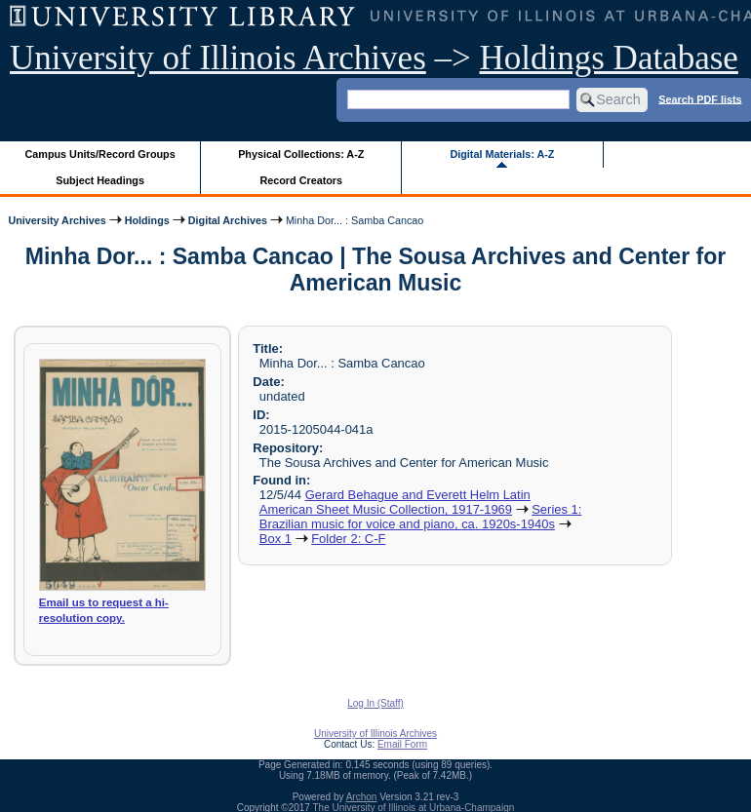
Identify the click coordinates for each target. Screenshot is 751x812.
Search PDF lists (699, 98)
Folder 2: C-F (348, 538)
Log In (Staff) (375, 703)
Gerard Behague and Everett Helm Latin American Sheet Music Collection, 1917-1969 (395, 502)
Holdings (147, 220)
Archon (361, 797)
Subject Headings (100, 180)
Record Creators (300, 180)
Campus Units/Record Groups (100, 154)
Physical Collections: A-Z (301, 154)
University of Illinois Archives (218, 58)
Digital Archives (227, 220)
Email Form (402, 744)
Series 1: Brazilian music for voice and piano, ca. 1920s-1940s (420, 516)
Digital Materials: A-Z (502, 154)
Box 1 (275, 538)
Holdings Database (609, 58)
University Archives (56, 220)
